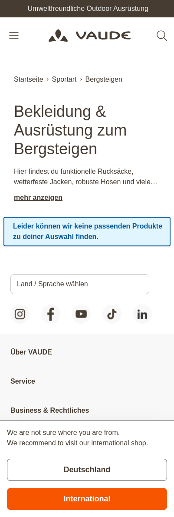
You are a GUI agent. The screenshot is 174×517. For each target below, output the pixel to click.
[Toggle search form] (162, 36)
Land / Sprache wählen (52, 284)
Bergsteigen (103, 79)
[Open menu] (14, 35)
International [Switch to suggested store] (86, 498)
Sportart (64, 79)
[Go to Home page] (89, 35)
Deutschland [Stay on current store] (86, 469)
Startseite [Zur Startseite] (28, 79)
